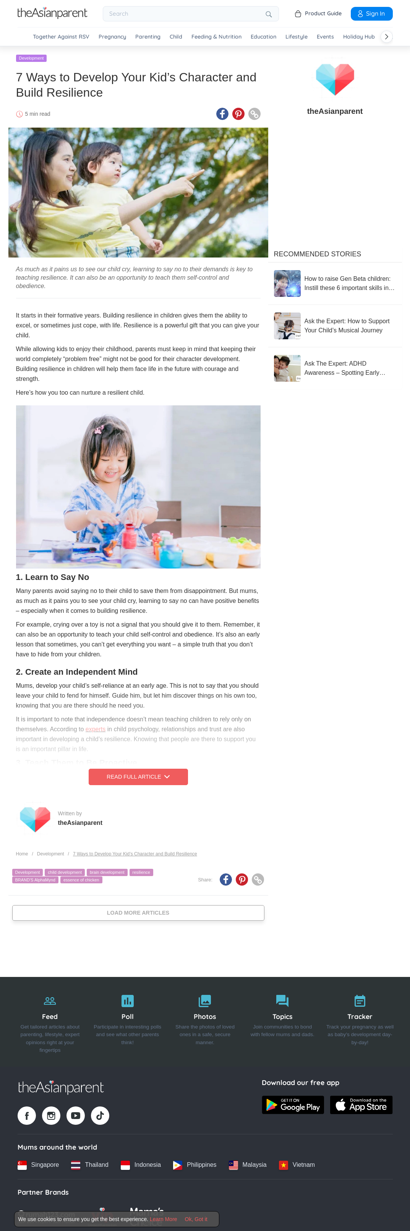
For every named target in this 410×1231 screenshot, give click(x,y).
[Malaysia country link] (248, 1163)
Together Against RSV (61, 37)
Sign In (371, 13)
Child (176, 37)
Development (31, 56)
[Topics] (282, 1019)
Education (263, 37)
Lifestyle (296, 37)
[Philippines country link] (194, 1163)
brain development (107, 870)
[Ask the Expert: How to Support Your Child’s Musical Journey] (335, 324)
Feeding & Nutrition (216, 37)
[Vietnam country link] (297, 1163)
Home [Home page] (22, 851)
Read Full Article (138, 775)
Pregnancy (112, 37)
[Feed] (50, 1019)
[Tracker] (360, 1019)
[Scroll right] (387, 37)
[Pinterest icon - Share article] (238, 112)
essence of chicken (81, 877)
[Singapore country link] (38, 1163)
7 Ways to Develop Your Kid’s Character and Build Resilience (135, 851)
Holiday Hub (359, 37)
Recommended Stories (317, 252)
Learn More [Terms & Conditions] (163, 1219)
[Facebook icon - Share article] (222, 112)
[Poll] (127, 1019)
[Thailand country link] (89, 1163)
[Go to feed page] (53, 17)
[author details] (335, 77)
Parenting (147, 37)
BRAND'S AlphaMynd (35, 877)
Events (325, 37)
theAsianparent (80, 820)
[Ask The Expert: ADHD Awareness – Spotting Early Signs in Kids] (335, 366)
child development (65, 870)
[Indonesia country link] (141, 1163)
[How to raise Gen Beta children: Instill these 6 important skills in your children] (335, 281)
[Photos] (205, 1019)
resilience (141, 870)
